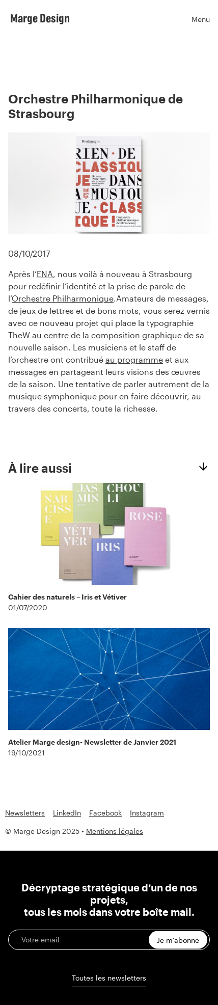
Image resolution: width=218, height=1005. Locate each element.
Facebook (105, 813)
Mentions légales (114, 831)
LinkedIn (67, 813)
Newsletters (25, 813)
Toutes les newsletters (109, 977)
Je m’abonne (178, 940)
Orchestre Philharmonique (63, 298)
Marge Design (40, 18)
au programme (134, 359)
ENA (45, 274)
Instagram (147, 813)
